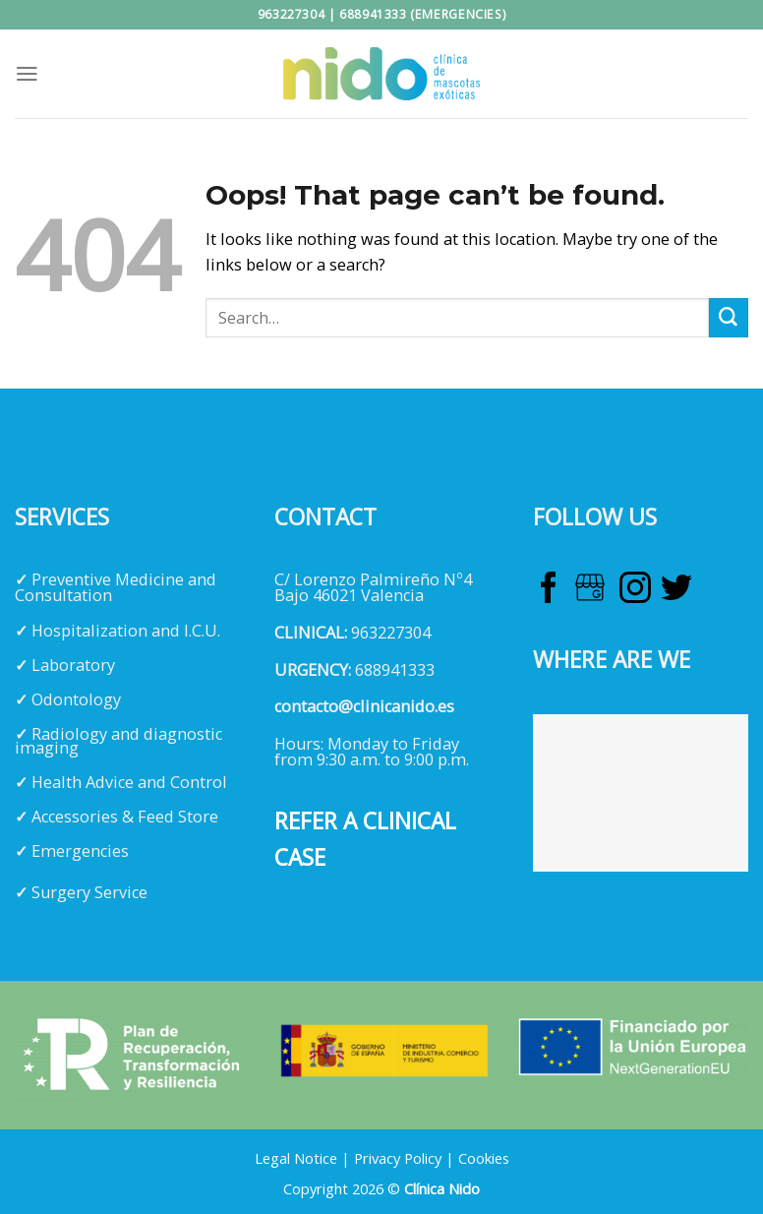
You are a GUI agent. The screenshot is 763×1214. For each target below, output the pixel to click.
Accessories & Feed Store (124, 816)
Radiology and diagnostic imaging (118, 741)
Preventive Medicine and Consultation (115, 587)
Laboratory (73, 665)
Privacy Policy (397, 1158)
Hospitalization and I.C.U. (125, 630)
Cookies (483, 1158)
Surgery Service (89, 892)
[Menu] (27, 73)
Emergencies (80, 851)
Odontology (76, 699)
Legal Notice (296, 1158)
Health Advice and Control (129, 782)
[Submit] (728, 317)
